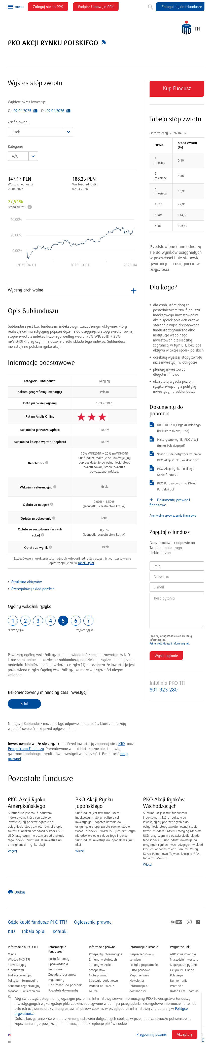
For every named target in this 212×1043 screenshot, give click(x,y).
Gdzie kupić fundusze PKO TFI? (37, 922)
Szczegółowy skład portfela (33, 589)
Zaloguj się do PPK (50, 7)
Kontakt (60, 931)
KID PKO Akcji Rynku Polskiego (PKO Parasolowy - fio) (175, 428)
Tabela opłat (34, 931)
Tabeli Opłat (86, 563)
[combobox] (40, 131)
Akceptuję (184, 1034)
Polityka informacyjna (23, 981)
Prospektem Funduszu (26, 749)
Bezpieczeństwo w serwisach (141, 957)
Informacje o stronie (143, 947)
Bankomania (184, 980)
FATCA (93, 991)
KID (121, 743)
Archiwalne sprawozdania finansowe (173, 516)
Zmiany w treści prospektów (102, 968)
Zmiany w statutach (106, 959)
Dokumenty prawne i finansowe (170, 502)
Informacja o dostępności (138, 988)
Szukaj (150, 6)
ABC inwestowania (183, 954)
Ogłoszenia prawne (93, 922)
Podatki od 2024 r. (106, 986)
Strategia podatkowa (103, 981)
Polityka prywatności (143, 965)
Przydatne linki (180, 947)
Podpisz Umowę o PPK (98, 7)
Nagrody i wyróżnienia (24, 991)
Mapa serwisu (139, 975)
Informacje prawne (102, 947)
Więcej (12, 851)
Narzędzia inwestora (184, 960)
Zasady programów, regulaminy (62, 977)
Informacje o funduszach (57, 949)
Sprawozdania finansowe (58, 966)
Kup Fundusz (177, 91)
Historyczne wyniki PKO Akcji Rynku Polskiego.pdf (174, 443)
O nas (12, 954)
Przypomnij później (151, 1034)
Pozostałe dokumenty (63, 990)
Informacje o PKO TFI (23, 947)
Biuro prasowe (139, 970)
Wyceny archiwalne (72, 290)
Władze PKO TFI (19, 960)
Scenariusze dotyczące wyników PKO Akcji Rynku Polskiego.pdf (176, 457)
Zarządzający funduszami (17, 967)
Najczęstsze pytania (184, 965)
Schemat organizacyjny (24, 986)
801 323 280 (164, 690)
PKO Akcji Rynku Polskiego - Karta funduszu (173, 472)
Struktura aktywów (26, 582)
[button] (103, 43)
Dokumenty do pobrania (65, 985)
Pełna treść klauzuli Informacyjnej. (170, 643)
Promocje (176, 986)
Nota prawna (98, 975)
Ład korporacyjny (20, 975)
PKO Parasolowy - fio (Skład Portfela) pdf (173, 486)
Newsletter (136, 981)
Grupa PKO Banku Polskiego (183, 973)
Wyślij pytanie (166, 656)
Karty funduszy (58, 959)
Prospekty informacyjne (105, 954)
